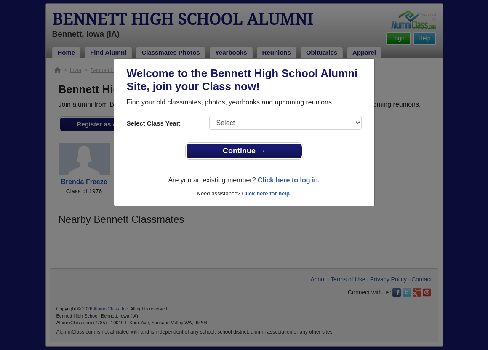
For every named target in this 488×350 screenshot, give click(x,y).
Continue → (244, 151)
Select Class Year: (154, 123)
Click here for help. (266, 193)
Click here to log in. (289, 180)
